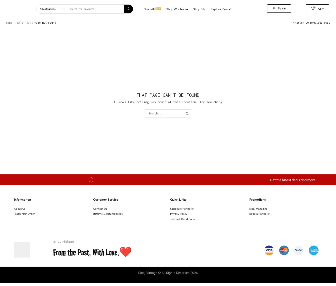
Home (9, 22)
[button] (279, 8)
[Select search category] (51, 9)
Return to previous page (312, 22)
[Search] (128, 9)
